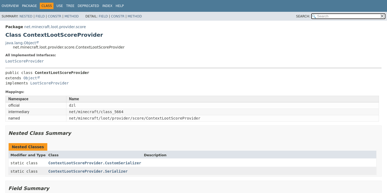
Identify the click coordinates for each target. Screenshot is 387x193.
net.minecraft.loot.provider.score (55, 27)
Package (29, 6)
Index (107, 6)
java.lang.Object (20, 43)
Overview (10, 6)
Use (59, 6)
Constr (54, 16)
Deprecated (88, 6)
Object (30, 78)
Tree (70, 6)
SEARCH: (303, 16)
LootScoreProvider (24, 61)
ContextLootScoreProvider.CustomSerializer (94, 163)
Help (120, 6)
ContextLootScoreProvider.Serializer (88, 171)
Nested (25, 16)
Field (40, 16)
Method (71, 16)
